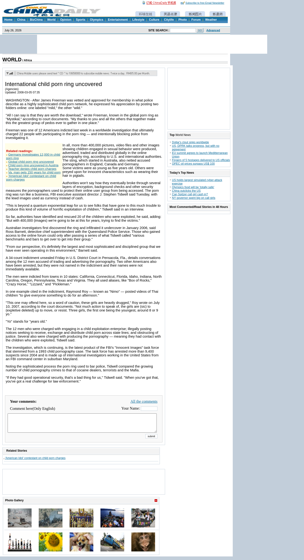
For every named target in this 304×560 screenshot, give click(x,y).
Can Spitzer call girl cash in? (190, 194)
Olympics (96, 19)
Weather (211, 19)
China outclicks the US (186, 190)
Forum (196, 19)
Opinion (65, 19)
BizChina (36, 19)
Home (8, 19)
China (21, 19)
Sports (81, 19)
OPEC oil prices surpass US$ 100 (193, 163)
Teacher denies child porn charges (32, 169)
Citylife (169, 19)
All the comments (143, 401)
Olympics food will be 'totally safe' (193, 187)
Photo (182, 19)
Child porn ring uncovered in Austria (33, 165)
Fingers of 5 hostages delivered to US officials (201, 160)
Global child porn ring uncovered (31, 161)
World (51, 19)
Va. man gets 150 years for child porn (34, 172)
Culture (154, 19)
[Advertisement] (83, 488)
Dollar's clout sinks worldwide (190, 142)
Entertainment (118, 19)
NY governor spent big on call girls (193, 198)
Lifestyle (138, 19)
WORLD (12, 59)
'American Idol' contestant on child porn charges (35, 461)
